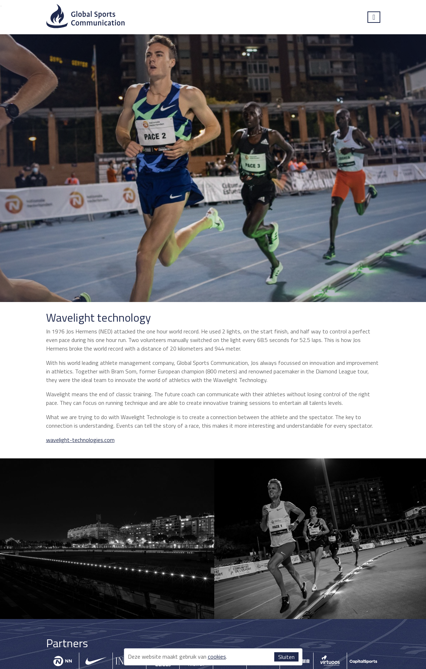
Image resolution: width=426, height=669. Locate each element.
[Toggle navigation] (373, 17)
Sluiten (286, 657)
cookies (217, 656)
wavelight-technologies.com (80, 440)
